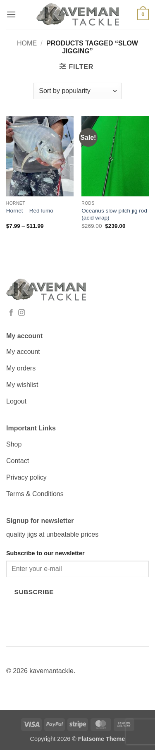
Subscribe (34, 591)
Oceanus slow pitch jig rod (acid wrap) (114, 214)
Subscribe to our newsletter (45, 553)
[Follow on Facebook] (11, 313)
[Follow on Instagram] (21, 313)
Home (27, 43)
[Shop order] (77, 91)
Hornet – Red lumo (29, 211)
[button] (11, 14)
